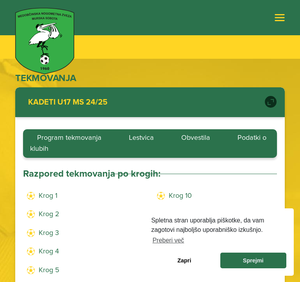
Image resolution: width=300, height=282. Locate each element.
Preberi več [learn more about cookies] (168, 240)
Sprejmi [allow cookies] (253, 260)
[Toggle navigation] (280, 17)
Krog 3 (49, 233)
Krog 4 (49, 251)
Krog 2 (49, 214)
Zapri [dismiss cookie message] (184, 260)
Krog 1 (48, 195)
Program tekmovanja (69, 137)
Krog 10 (180, 195)
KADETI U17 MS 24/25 (67, 102)
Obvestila (195, 137)
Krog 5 (49, 270)
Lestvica (141, 137)
